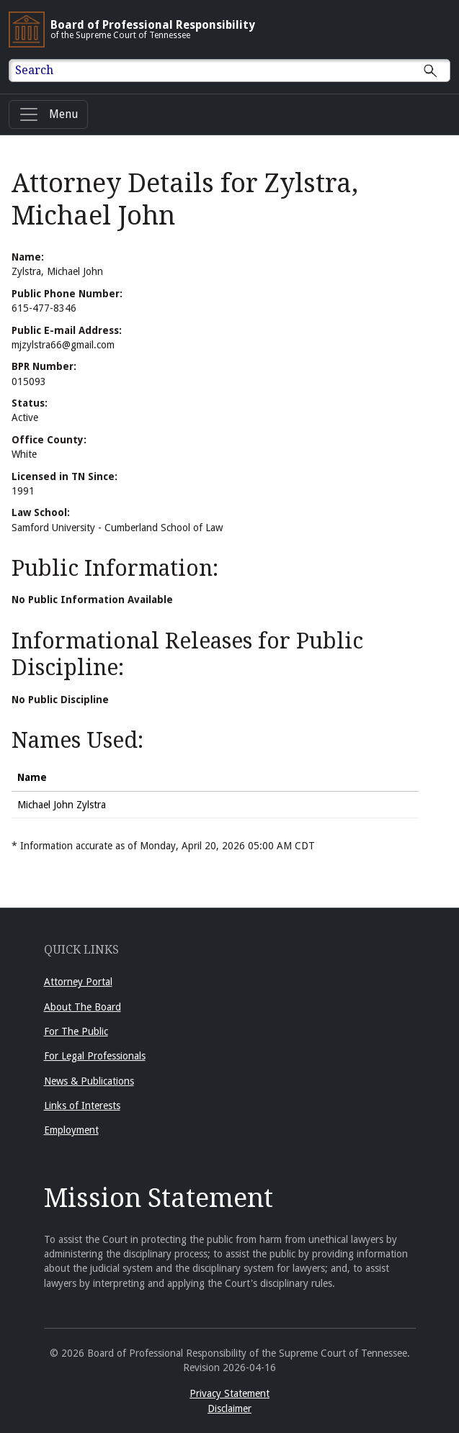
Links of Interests (82, 1105)
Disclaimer (229, 1408)
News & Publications (89, 1081)
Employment (71, 1130)
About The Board (82, 1007)
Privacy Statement (229, 1393)
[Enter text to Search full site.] (238, 70)
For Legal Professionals (95, 1056)
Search (34, 70)
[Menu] (48, 114)
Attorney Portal (78, 981)
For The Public (76, 1031)
